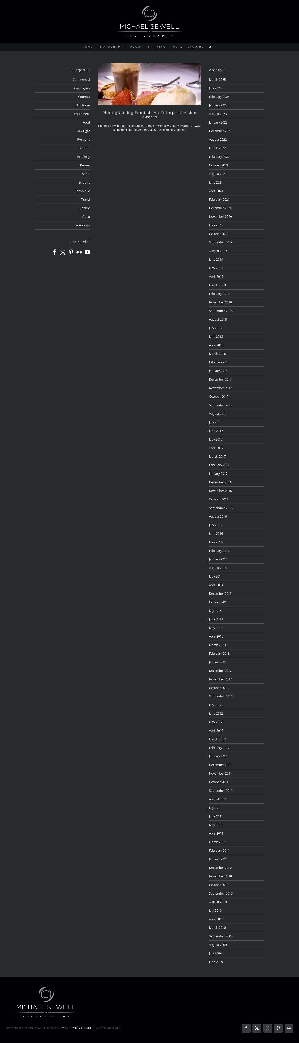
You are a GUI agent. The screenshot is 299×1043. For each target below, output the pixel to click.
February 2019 (219, 294)
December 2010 (220, 868)
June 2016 (216, 533)
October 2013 (218, 602)
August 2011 (218, 799)
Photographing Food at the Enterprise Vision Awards (149, 114)
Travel (85, 199)
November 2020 (220, 217)
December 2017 (220, 379)
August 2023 (218, 114)
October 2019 (218, 234)
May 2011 (216, 825)
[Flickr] (79, 252)
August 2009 (218, 945)
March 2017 (217, 456)
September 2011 (221, 790)
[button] (210, 47)
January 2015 (218, 559)
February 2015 (219, 551)
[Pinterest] (71, 252)
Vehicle (85, 208)
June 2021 (216, 182)
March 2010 (217, 928)
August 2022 (218, 139)
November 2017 (220, 388)
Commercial (81, 79)
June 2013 (216, 619)
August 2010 (218, 902)
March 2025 (217, 79)
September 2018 (221, 311)
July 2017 (215, 422)
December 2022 (220, 131)
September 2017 (221, 405)
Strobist (84, 182)
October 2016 (218, 499)
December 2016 (220, 482)
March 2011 (217, 842)
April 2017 (216, 448)
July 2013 (215, 611)
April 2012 (216, 731)
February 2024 (219, 97)
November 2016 (220, 491)
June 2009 (216, 962)
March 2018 (217, 354)
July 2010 (215, 910)
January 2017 (218, 474)
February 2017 (219, 465)
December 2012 (220, 671)
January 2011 (218, 859)
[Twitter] (62, 252)
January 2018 (218, 371)
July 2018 (215, 328)
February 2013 (219, 653)
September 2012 (221, 696)
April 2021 (216, 191)
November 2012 (220, 679)
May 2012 (216, 722)
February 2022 (219, 157)
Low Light (83, 131)
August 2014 (218, 568)
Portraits (83, 139)
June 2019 (216, 259)
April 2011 (216, 833)
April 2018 (216, 345)
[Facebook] (54, 252)
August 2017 (218, 414)
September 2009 (221, 936)
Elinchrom (82, 105)
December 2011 (220, 765)
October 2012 (218, 688)
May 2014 (216, 576)
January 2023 (218, 122)
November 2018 (220, 302)
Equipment (82, 114)
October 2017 (218, 396)
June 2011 (216, 816)
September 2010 (221, 893)
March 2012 (217, 739)
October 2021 (218, 165)
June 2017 (216, 431)
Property (83, 157)
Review (85, 165)
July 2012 (215, 705)
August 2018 (218, 319)
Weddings (83, 225)
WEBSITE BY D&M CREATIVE (77, 1028)
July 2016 (215, 525)
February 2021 (219, 199)
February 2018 (219, 362)
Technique (82, 191)
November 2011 (220, 773)
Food (86, 122)
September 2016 (221, 508)
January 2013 (218, 662)
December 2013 (220, 593)
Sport (86, 174)
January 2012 (218, 756)
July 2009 (215, 953)
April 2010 (216, 919)
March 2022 (217, 148)
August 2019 (218, 251)
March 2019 (217, 285)
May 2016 (216, 542)
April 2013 (216, 636)
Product (84, 148)
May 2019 (216, 268)
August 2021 (218, 174)
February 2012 (219, 748)
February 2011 (219, 850)
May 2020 (216, 225)
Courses (84, 97)
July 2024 (215, 88)
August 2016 (218, 516)
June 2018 (216, 336)
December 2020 (220, 208)
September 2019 (221, 242)
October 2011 (218, 782)
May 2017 (216, 439)
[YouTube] (87, 252)
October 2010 (218, 885)
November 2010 (220, 876)
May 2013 (216, 628)
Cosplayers (82, 88)
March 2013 (217, 645)
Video (86, 217)
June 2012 (216, 713)
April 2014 (216, 585)
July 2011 (215, 808)
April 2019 (216, 277)
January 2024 (218, 105)
